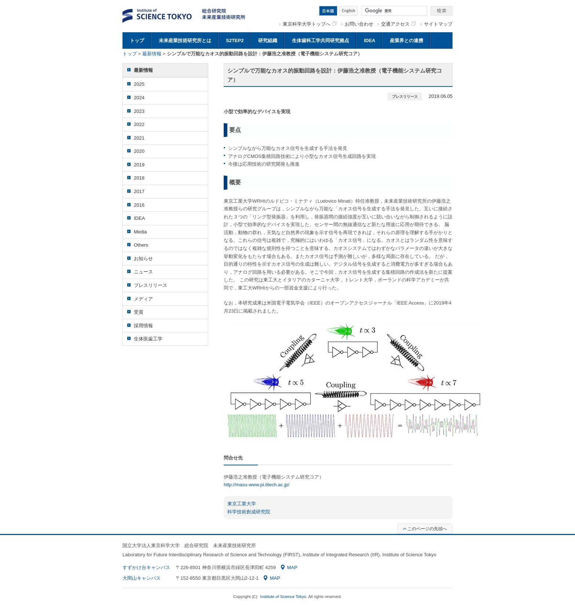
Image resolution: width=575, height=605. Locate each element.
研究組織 (267, 40)
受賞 (138, 312)
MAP (289, 567)
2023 (139, 111)
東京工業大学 (241, 503)
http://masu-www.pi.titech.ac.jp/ (256, 484)
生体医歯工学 (148, 339)
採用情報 (143, 325)
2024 (139, 97)
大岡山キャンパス (141, 578)
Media (140, 232)
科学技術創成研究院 (248, 511)
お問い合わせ (359, 24)
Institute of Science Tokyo (283, 596)
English (348, 11)
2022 (139, 124)
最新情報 (151, 53)
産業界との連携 (406, 40)
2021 (139, 138)
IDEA (369, 40)
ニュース (143, 271)
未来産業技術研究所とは (185, 40)
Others (141, 245)
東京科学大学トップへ (310, 24)
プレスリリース (150, 285)
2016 (139, 205)
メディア (143, 299)
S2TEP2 (234, 40)
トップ (137, 40)
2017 (139, 191)
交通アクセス (398, 24)
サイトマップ (438, 24)
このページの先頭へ (425, 528)
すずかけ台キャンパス (146, 567)
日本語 (328, 11)
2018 (139, 178)
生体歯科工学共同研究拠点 (320, 40)
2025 (139, 84)
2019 (139, 164)
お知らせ (143, 258)
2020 (139, 151)
